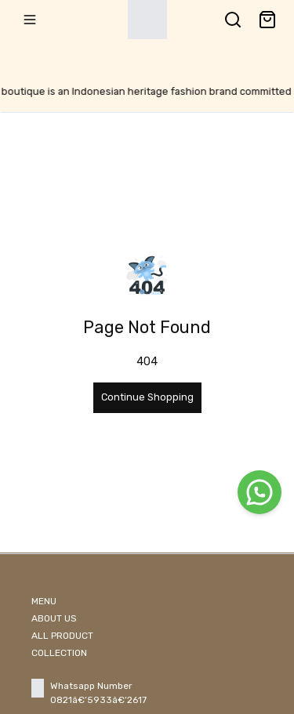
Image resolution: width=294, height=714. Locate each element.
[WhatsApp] (259, 492)
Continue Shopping (147, 397)
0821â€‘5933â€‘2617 (98, 699)
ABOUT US (54, 618)
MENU (43, 601)
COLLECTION (59, 652)
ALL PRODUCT (62, 635)
